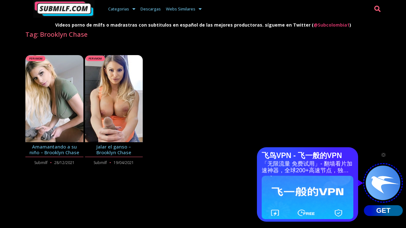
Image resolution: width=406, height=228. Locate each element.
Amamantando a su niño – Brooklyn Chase (54, 149)
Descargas (151, 9)
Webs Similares (184, 9)
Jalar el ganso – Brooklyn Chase (113, 149)
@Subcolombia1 (332, 25)
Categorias (121, 9)
